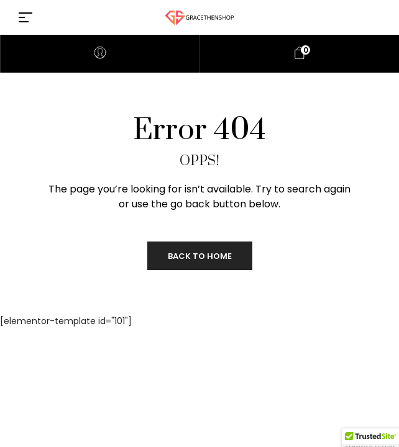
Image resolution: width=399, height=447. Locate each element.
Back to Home (200, 256)
